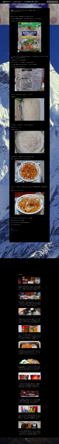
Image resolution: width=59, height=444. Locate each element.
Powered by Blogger (29, 438)
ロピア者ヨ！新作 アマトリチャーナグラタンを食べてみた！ (27, 348)
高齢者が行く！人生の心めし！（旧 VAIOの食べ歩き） (21, 2)
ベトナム (17, 230)
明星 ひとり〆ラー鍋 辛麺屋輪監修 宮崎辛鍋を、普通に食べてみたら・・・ (29, 413)
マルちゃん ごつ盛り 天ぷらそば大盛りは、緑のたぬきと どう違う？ (28, 364)
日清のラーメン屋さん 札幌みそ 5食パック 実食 (25, 397)
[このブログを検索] (53, 2)
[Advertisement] (29, 250)
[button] (11, 13)
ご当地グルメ (13, 230)
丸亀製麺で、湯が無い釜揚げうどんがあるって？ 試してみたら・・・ (28, 284)
